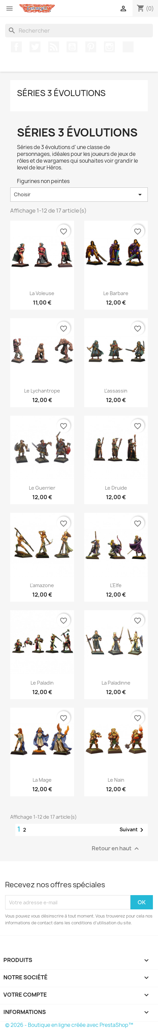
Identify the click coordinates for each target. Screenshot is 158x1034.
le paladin (42, 682)
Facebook (16, 46)
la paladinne (116, 682)
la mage (42, 780)
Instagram (109, 46)
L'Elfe (116, 585)
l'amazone (42, 585)
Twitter (35, 46)
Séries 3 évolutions (61, 93)
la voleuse (42, 293)
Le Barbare (115, 293)
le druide (116, 488)
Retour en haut (116, 849)
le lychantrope (42, 390)
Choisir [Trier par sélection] (79, 195)
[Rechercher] (79, 30)
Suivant (133, 830)
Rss (53, 46)
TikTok (128, 46)
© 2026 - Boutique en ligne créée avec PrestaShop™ (69, 1025)
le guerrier (42, 488)
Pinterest (90, 46)
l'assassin (115, 390)
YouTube (72, 46)
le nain (116, 780)
